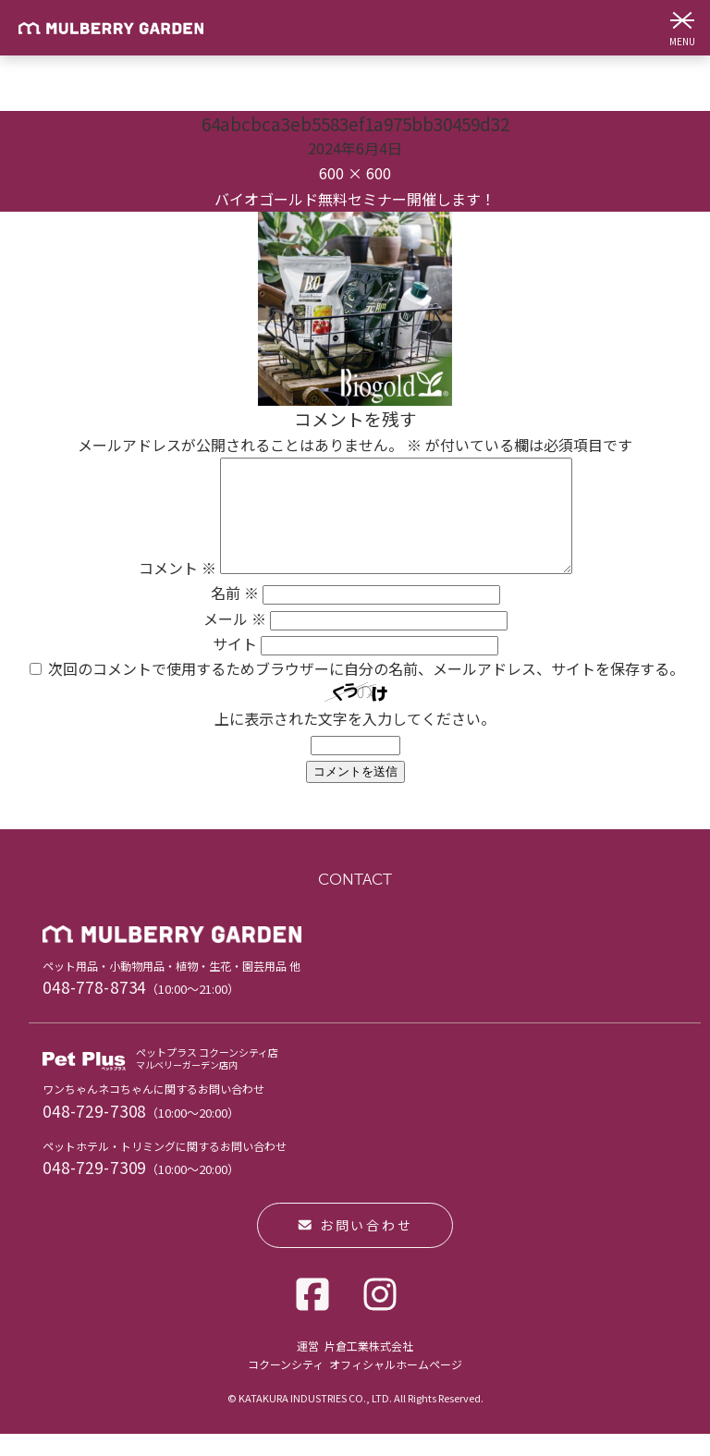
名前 (235, 615)
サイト (235, 666)
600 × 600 (355, 173)
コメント (156, 590)
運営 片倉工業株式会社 (355, 1368)
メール (234, 641)
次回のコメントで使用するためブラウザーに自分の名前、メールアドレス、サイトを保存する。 (366, 690)
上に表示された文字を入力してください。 (355, 740)
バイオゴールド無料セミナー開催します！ (355, 199)
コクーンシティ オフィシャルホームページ (355, 1386)
